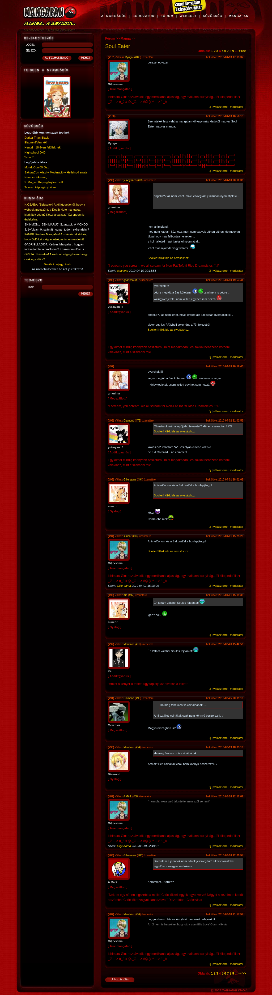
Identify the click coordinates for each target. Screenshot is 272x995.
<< (240, 51)
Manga (126, 38)
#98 (140, 180)
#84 (137, 747)
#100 (137, 57)
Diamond (129, 420)
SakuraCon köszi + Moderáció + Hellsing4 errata (55, 172)
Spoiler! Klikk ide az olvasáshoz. (168, 258)
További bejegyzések (57, 264)
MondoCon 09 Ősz (36, 167)
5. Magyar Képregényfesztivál (43, 182)
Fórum (110, 38)
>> (244, 51)
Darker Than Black (36, 137)
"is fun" (28, 157)
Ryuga (129, 57)
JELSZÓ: (31, 50)
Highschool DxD (34, 152)
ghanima (122, 270)
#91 (137, 644)
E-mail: (30, 287)
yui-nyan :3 (130, 180)
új (210, 106)
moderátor (236, 106)
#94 (140, 479)
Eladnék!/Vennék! (35, 142)
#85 (140, 855)
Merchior (129, 644)
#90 (138, 698)
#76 (138, 420)
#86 (137, 914)
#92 (131, 595)
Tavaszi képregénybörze (40, 187)
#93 (135, 536)
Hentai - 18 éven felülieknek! (42, 147)
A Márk (127, 796)
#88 (135, 796)
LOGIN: (30, 44)
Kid (125, 595)
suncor (127, 536)
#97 (137, 280)
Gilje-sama (130, 479)
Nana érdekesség (35, 177)
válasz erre (220, 106)
